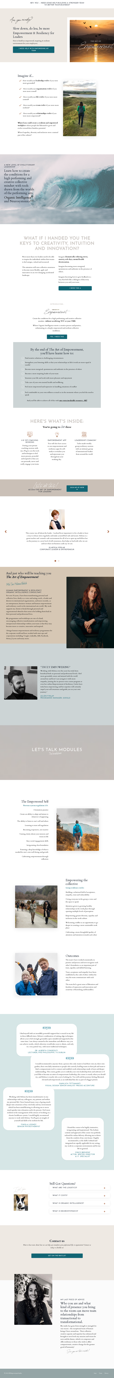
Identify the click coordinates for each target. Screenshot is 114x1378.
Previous (6, 531)
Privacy (106, 1373)
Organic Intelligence (18, 197)
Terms (100, 1373)
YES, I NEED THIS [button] (57, 336)
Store (95, 1373)
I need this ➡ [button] (75, 288)
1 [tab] (55, 561)
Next (108, 531)
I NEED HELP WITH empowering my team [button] (34, 49)
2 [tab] (59, 561)
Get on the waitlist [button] (57, 1255)
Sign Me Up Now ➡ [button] (77, 488)
